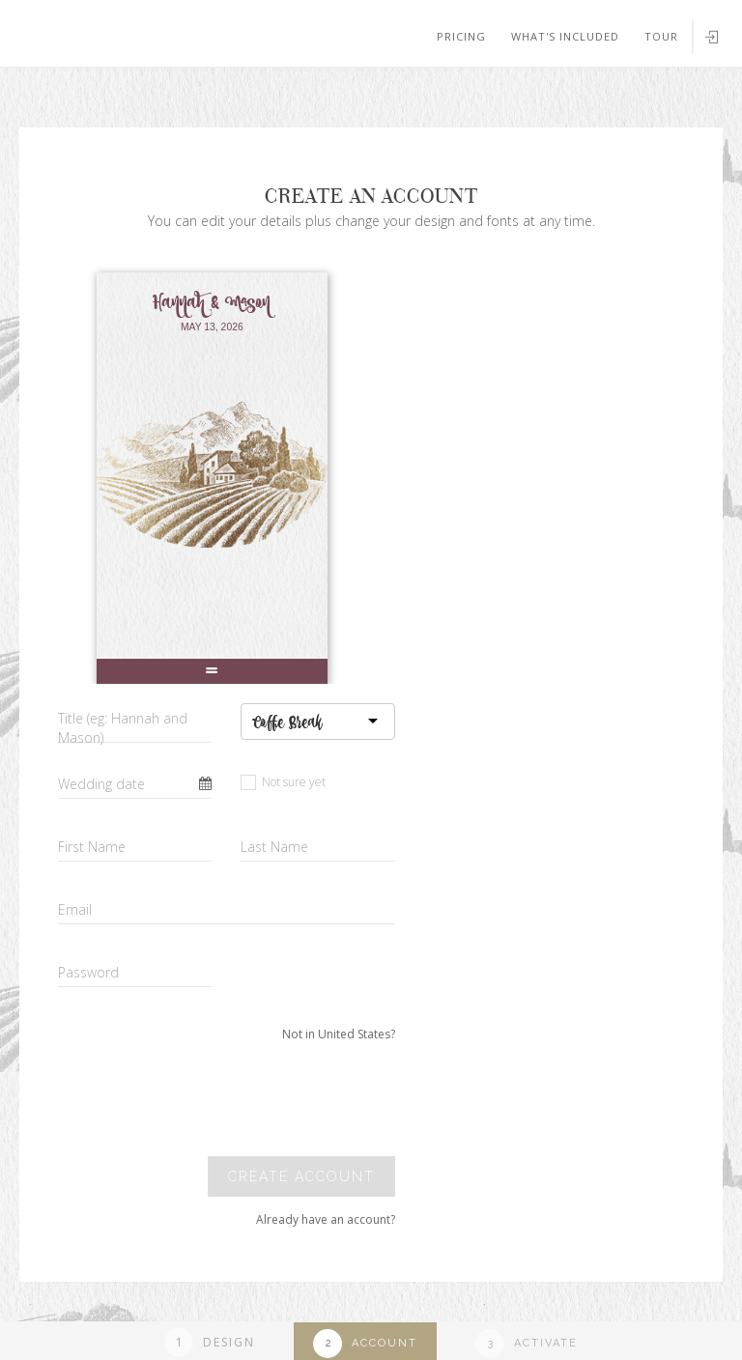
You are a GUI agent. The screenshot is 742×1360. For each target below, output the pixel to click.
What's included (565, 36)
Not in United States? (338, 1034)
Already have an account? (325, 1219)
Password (88, 972)
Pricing (461, 36)
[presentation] (263, 1099)
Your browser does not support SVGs (225, 95)
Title (122, 728)
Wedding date (101, 784)
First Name (92, 846)
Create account (301, 1176)
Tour (661, 36)
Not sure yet (283, 782)
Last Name (274, 846)
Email (75, 909)
